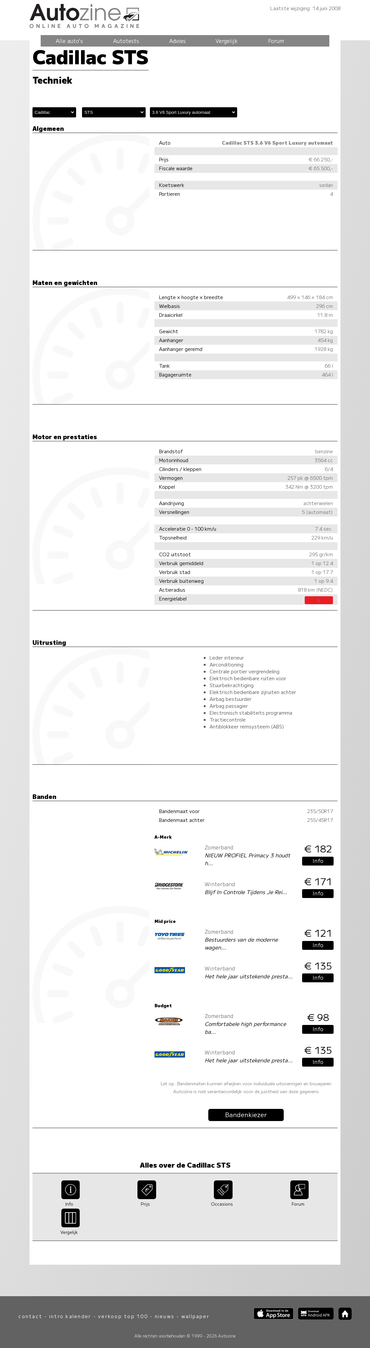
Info (318, 861)
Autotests (126, 41)
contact (30, 1316)
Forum (276, 41)
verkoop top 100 (123, 1316)
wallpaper (195, 1316)
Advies (177, 41)
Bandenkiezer (246, 1114)
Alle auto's (69, 41)
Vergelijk (227, 41)
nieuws (165, 1316)
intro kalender (70, 1316)
